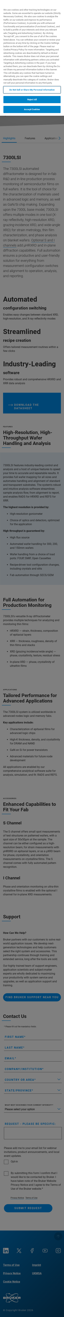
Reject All (32, 99)
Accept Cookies (32, 109)
